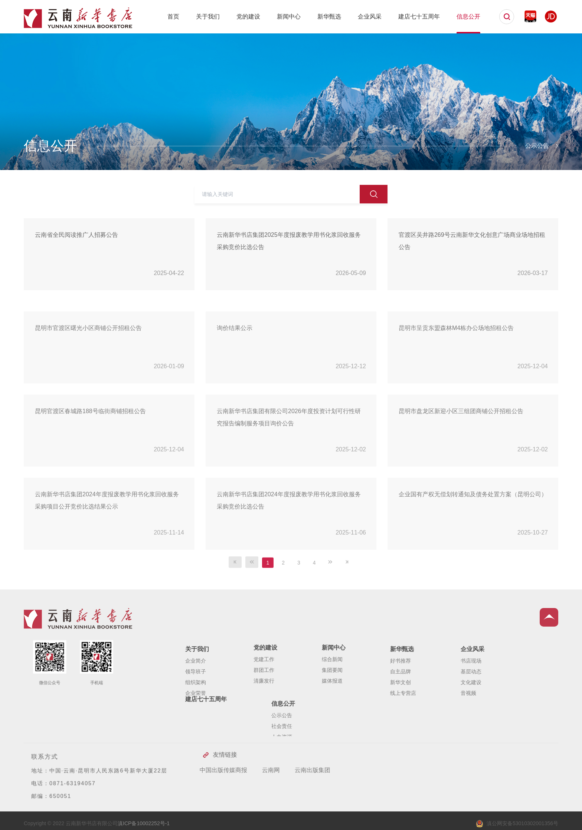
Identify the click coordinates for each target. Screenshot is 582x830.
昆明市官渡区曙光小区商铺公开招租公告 (88, 360)
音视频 (468, 718)
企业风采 (370, 16)
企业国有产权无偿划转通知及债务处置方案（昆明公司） (473, 526)
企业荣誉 (195, 718)
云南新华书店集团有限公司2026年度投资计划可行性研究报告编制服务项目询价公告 (289, 449)
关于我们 (208, 16)
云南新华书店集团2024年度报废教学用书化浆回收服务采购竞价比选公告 (289, 532)
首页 (173, 16)
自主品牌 (400, 697)
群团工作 (264, 690)
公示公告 (281, 736)
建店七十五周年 (419, 16)
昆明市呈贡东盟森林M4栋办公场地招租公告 (456, 360)
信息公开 (468, 16)
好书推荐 (400, 686)
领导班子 (195, 697)
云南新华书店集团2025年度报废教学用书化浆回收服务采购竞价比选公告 (289, 241)
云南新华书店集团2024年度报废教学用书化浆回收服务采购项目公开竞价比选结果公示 (107, 532)
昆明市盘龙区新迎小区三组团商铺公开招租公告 (461, 443)
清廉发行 (264, 701)
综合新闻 (332, 680)
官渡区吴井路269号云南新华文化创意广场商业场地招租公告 (472, 241)
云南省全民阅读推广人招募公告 (76, 235)
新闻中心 (289, 16)
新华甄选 (329, 16)
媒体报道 (332, 701)
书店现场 (471, 686)
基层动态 (471, 697)
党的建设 (248, 16)
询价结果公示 (234, 360)
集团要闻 (332, 690)
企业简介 (195, 686)
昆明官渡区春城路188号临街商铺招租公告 (90, 443)
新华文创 (400, 707)
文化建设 (471, 707)
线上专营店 (403, 718)
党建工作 (264, 680)
